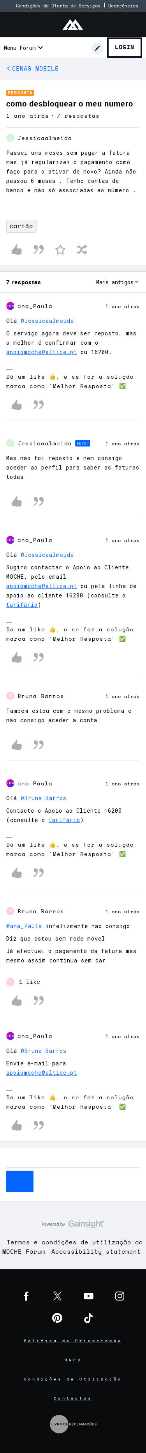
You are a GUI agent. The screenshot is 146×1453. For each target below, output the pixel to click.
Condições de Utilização (73, 1379)
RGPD (73, 1360)
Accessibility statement (96, 1252)
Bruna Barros (41, 696)
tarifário (22, 604)
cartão (21, 226)
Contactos (73, 1398)
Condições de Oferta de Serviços (58, 6)
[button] (97, 48)
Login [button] (124, 47)
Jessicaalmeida (45, 138)
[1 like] (23, 982)
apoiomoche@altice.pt (41, 352)
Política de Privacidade (73, 1341)
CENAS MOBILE (35, 69)
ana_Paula (35, 306)
